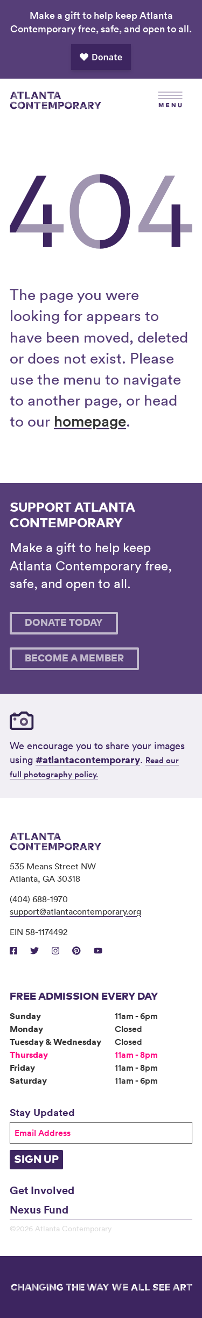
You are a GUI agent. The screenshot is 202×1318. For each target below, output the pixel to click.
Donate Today (64, 623)
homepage (90, 420)
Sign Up (36, 1159)
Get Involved (42, 1189)
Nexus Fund (39, 1209)
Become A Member (74, 659)
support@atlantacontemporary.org (75, 911)
